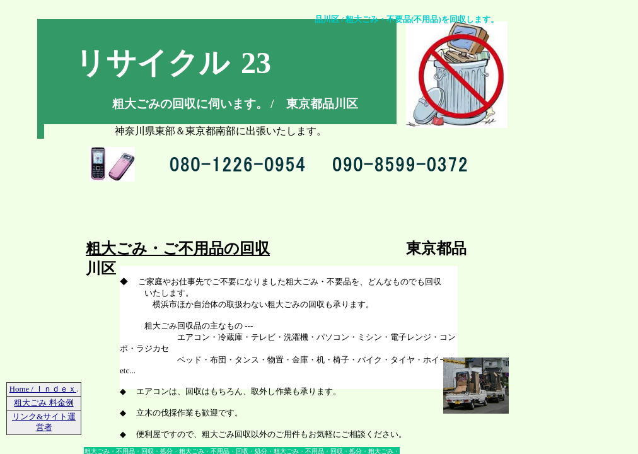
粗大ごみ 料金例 (43, 403)
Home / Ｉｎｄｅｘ (42, 389)
